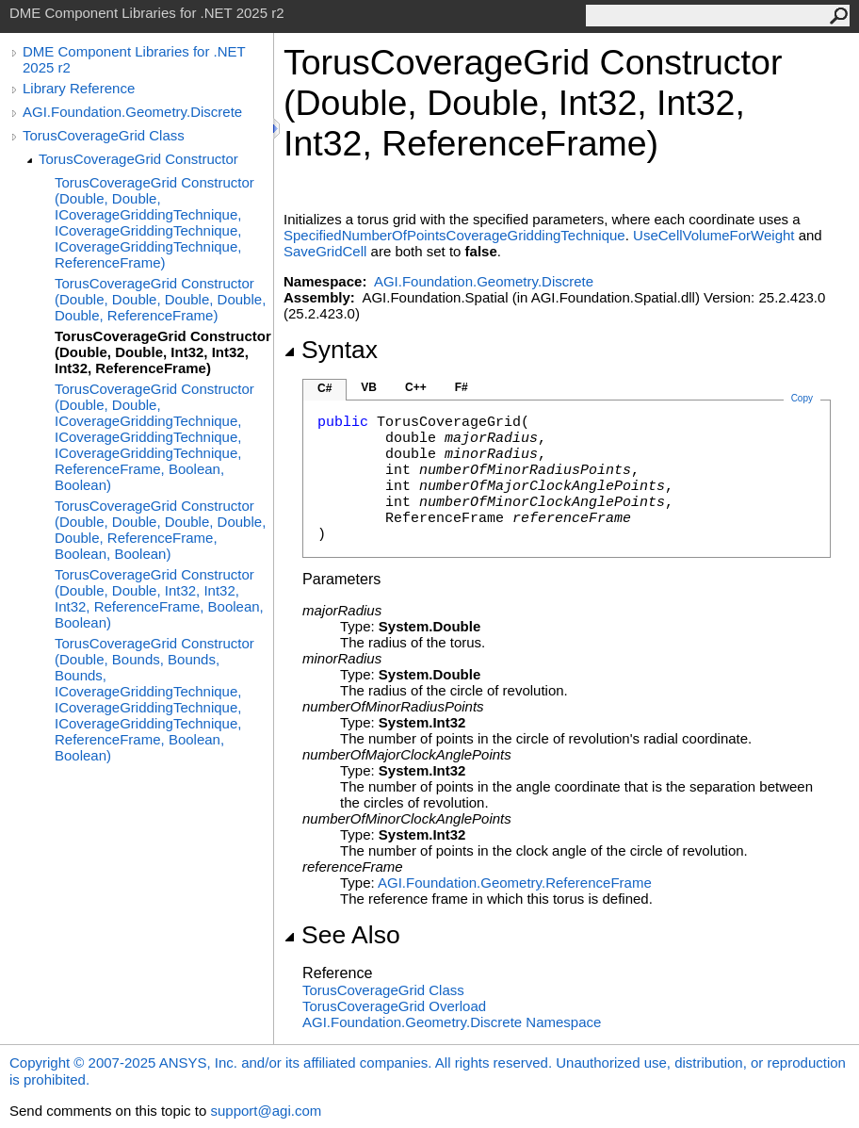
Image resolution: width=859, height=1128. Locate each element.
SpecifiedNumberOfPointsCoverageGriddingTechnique (454, 235)
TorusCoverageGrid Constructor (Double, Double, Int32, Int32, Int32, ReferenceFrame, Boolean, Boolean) (159, 598)
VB (369, 387)
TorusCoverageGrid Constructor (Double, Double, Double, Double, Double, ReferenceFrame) (160, 299)
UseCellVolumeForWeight (713, 235)
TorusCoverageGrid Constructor (138, 159)
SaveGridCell (325, 251)
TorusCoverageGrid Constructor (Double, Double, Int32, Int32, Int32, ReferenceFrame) (163, 352)
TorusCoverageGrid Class (104, 135)
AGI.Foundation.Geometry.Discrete (132, 112)
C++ (416, 387)
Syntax (331, 349)
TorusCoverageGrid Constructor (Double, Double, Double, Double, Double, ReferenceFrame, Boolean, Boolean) (160, 530)
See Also (342, 935)
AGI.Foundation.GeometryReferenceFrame (515, 883)
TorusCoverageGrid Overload (394, 1006)
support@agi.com (265, 1111)
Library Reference (79, 88)
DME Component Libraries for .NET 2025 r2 (134, 59)
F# (461, 387)
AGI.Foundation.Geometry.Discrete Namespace (451, 1022)
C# (324, 388)
